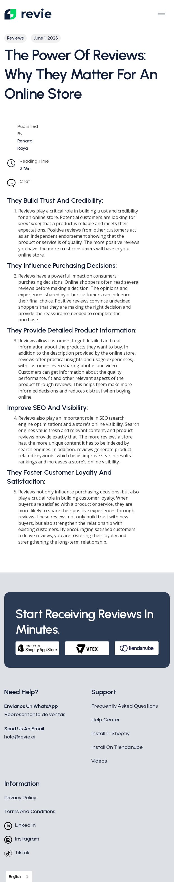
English (15, 876)
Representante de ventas (34, 714)
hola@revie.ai (19, 737)
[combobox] (19, 876)
